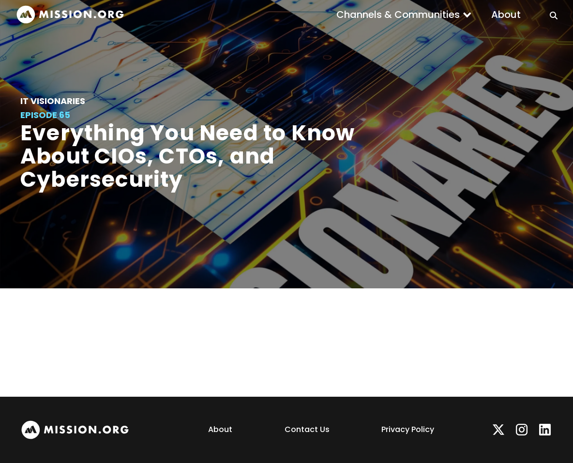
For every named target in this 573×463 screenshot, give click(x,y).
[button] (404, 14)
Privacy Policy (407, 429)
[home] (70, 15)
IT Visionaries (52, 101)
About (506, 14)
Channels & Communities (398, 14)
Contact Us (307, 429)
